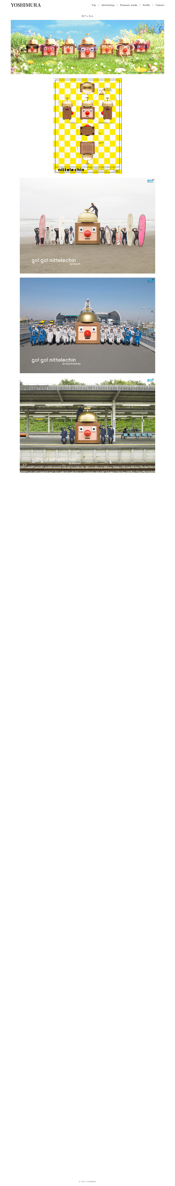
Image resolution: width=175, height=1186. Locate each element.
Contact (160, 5)
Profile (146, 5)
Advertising (108, 5)
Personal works (128, 5)
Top (94, 5)
